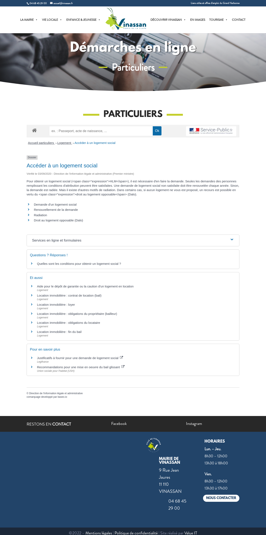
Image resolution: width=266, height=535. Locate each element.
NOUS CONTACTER (221, 498)
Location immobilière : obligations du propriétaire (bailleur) (77, 313)
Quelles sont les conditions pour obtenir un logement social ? (79, 263)
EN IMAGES (197, 20)
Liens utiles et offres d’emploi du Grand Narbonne (215, 3)
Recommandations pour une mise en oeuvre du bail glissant (80, 367)
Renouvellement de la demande (56, 209)
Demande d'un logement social (55, 204)
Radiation (40, 215)
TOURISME (218, 20)
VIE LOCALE (52, 20)
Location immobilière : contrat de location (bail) (69, 295)
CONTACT (238, 20)
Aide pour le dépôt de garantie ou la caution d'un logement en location (85, 286)
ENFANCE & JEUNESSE (83, 20)
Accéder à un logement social (95, 143)
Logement (64, 143)
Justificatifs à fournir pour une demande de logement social (80, 358)
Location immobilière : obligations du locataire (68, 322)
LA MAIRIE (29, 20)
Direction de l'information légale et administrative (56, 393)
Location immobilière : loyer (56, 304)
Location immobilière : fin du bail (59, 332)
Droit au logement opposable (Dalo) (58, 220)
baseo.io (62, 396)
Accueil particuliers (41, 143)
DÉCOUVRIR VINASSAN (168, 20)
